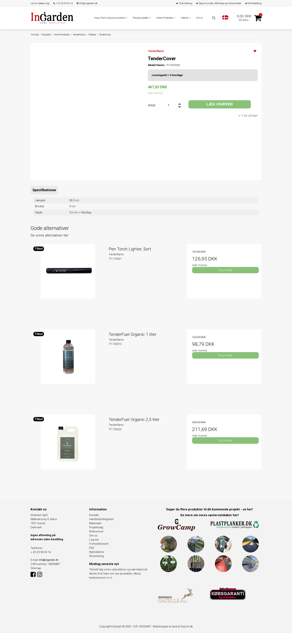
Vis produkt (225, 270)
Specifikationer (44, 190)
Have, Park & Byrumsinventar (110, 17)
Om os (199, 17)
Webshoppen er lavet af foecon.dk (173, 626)
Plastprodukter (142, 17)
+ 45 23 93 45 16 (63, 3)
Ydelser (186, 17)
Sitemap (36, 568)
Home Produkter (165, 17)
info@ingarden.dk (87, 3)
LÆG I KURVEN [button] (220, 104)
